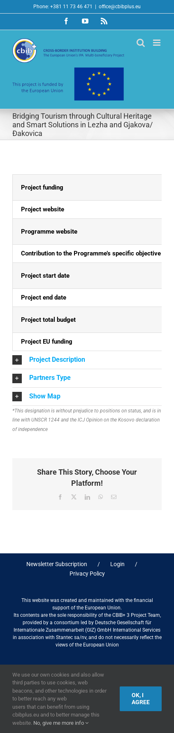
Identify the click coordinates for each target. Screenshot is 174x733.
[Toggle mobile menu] (157, 42)
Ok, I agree (141, 698)
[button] (87, 360)
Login (117, 564)
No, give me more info (60, 723)
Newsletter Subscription (56, 564)
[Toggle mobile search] (141, 42)
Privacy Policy (87, 573)
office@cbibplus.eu (120, 6)
